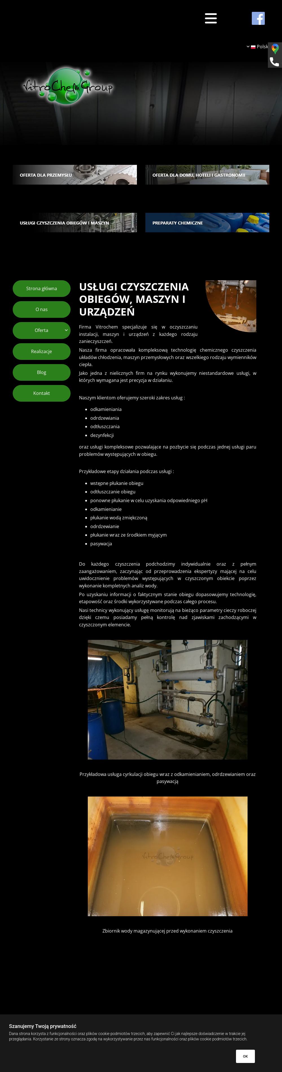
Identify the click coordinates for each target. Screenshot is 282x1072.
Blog (41, 372)
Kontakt (41, 393)
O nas (42, 309)
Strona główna (41, 288)
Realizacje (41, 351)
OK (245, 1056)
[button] (167, 18)
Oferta (41, 330)
